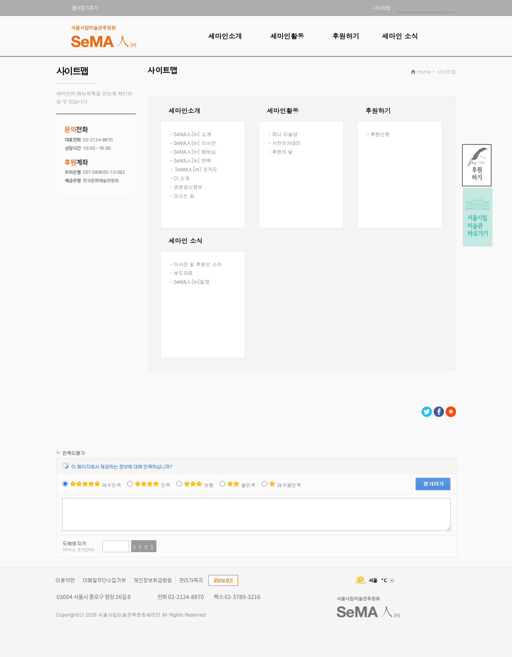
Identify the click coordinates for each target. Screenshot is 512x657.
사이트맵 (446, 71)
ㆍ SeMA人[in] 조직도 (193, 169)
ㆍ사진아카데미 (284, 142)
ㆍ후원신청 (378, 133)
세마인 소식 (400, 36)
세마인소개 (225, 36)
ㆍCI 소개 (179, 177)
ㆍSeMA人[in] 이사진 (192, 142)
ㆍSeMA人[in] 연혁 (190, 160)
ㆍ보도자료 (181, 272)
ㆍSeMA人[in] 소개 (190, 133)
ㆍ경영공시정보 (185, 186)
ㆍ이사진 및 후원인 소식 (195, 263)
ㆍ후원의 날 (280, 151)
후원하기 (345, 36)
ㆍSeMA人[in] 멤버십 (192, 151)
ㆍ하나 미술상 (282, 133)
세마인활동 (287, 36)
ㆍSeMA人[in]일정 (189, 281)
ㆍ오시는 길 (181, 195)
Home (423, 71)
